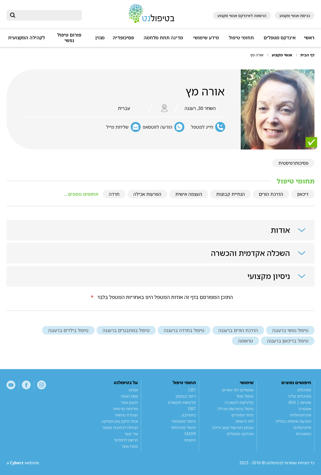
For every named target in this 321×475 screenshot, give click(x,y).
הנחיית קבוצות (230, 194)
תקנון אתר (129, 402)
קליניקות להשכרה (239, 402)
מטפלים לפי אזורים (238, 389)
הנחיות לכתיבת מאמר (120, 427)
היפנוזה (190, 439)
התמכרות (303, 433)
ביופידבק (189, 414)
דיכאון (302, 194)
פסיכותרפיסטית (293, 163)
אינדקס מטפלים (280, 38)
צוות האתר (129, 396)
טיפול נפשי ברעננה (290, 330)
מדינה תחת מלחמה (163, 38)
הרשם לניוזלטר (126, 439)
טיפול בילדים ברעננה (68, 330)
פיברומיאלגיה (300, 414)
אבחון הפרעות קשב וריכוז (233, 427)
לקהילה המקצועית (26, 38)
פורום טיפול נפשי (69, 37)
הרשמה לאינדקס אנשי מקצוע (241, 15)
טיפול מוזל (245, 396)
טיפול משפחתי (184, 421)
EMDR (190, 433)
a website (23, 462)
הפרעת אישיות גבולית (293, 421)
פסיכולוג (304, 389)
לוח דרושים (245, 421)
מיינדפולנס (302, 427)
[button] (279, 40)
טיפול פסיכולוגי (183, 427)
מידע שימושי (206, 38)
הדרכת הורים (271, 194)
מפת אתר (130, 446)
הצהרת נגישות (126, 414)
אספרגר (304, 408)
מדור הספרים (242, 414)
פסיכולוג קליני (299, 396)
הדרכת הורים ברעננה (238, 330)
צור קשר (131, 433)
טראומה (245, 341)
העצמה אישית (188, 194)
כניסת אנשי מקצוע (294, 15)
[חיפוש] (48, 15)
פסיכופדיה (123, 38)
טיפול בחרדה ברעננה (184, 330)
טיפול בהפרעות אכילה (235, 408)
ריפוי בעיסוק (186, 396)
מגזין (100, 38)
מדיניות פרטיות (125, 408)
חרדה (114, 194)
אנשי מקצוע (282, 54)
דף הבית (307, 54)
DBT (192, 408)
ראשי (309, 38)
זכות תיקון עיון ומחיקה (120, 421)
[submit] (13, 15)
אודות (133, 389)
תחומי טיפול (241, 38)
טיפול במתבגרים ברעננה (126, 330)
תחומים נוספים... (81, 194)
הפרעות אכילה (147, 194)
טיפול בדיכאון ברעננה (287, 341)
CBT (192, 389)
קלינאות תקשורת (182, 402)
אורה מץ (256, 54)
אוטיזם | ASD (299, 402)
